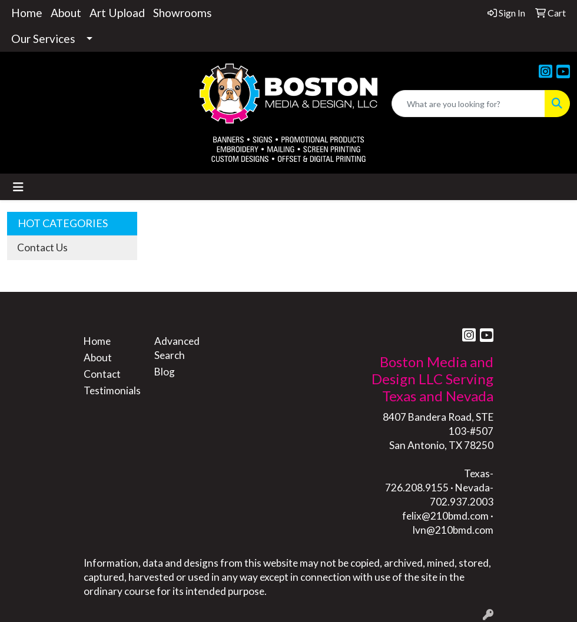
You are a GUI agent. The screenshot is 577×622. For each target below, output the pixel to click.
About (66, 12)
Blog (164, 371)
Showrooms (182, 12)
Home (26, 12)
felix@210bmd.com (445, 516)
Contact (102, 374)
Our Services (43, 38)
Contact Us (42, 247)
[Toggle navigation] (18, 186)
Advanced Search (177, 348)
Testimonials (112, 390)
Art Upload (117, 12)
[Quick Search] (468, 103)
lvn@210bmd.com (453, 530)
